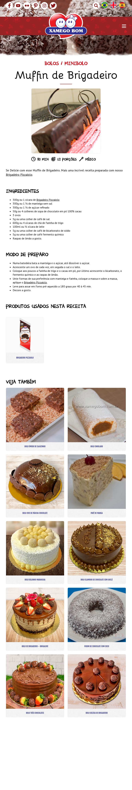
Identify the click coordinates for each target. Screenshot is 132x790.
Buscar (96, 5)
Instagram (44, 5)
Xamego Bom (66, 26)
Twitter (53, 5)
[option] (66, 121)
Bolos (52, 64)
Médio (90, 160)
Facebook (9, 5)
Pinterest (35, 5)
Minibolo (75, 64)
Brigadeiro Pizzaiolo (19, 175)
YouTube (18, 5)
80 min (42, 160)
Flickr (26, 5)
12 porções (66, 160)
